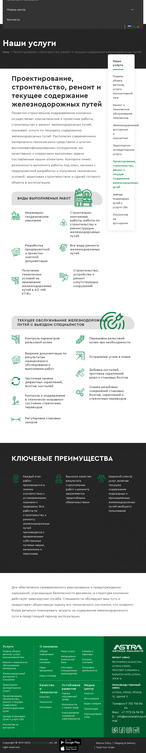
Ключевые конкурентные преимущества (69, 670)
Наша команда (48, 676)
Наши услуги (68, 651)
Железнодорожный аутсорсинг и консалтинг (14, 676)
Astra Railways (39, 743)
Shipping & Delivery (124, 743)
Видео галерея (92, 703)
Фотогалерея (91, 698)
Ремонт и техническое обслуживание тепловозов (15, 665)
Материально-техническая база (68, 659)
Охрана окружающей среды (69, 696)
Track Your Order (105, 747)
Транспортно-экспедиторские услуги (123, 149)
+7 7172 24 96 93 (132, 712)
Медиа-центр (16, 9)
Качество (45, 697)
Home (6, 52)
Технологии (46, 702)
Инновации (46, 707)
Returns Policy (103, 743)
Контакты (13, 19)
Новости (89, 693)
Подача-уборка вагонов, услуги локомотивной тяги (13, 654)
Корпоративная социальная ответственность (71, 716)
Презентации (91, 709)
